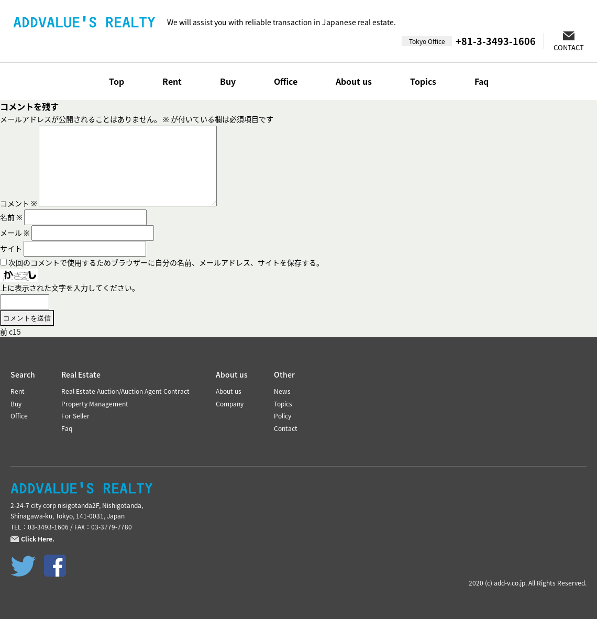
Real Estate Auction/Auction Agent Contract (125, 391)
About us (354, 81)
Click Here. (37, 539)
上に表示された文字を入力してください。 (69, 287)
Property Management (94, 403)
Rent (172, 81)
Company (230, 403)
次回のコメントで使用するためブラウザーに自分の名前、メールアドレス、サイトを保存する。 (166, 262)
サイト (11, 248)
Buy (228, 81)
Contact (285, 428)
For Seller (75, 416)
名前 (11, 217)
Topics (423, 81)
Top (116, 81)
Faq (481, 81)
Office (285, 81)
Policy (282, 416)
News (282, 391)
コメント (18, 203)
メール (15, 232)
